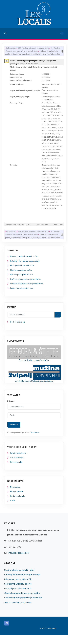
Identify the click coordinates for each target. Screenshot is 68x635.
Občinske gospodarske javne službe (25, 279)
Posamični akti (16, 462)
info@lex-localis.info (18, 552)
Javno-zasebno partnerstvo (21, 288)
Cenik (12, 500)
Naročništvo (15, 487)
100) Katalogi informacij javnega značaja (33, 48)
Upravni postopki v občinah (21, 274)
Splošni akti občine (18, 453)
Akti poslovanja (16, 457)
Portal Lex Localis (17, 496)
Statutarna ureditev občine (21, 270)
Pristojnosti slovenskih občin (22, 265)
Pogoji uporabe (16, 491)
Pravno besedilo (42, 224)
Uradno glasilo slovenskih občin (23, 256)
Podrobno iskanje (17, 322)
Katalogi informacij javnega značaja (25, 261)
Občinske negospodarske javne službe (26, 283)
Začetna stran (11, 48)
